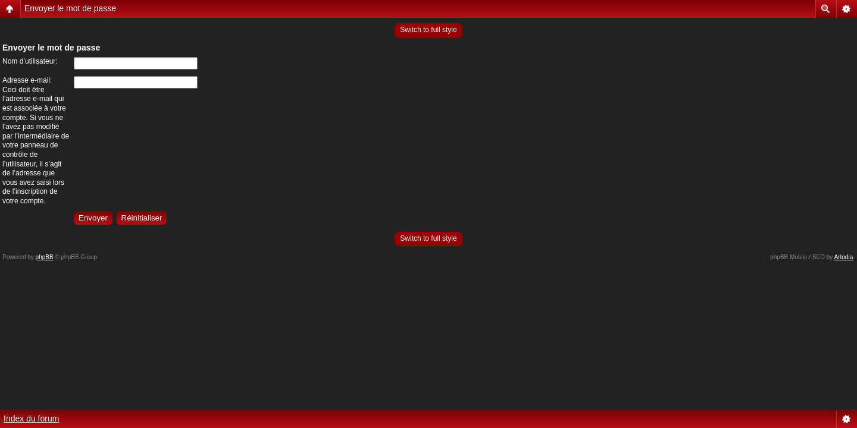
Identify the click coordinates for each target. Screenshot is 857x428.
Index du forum (31, 418)
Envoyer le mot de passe (70, 8)
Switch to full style (428, 30)
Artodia (843, 257)
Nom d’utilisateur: (30, 61)
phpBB (45, 257)
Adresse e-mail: (27, 80)
